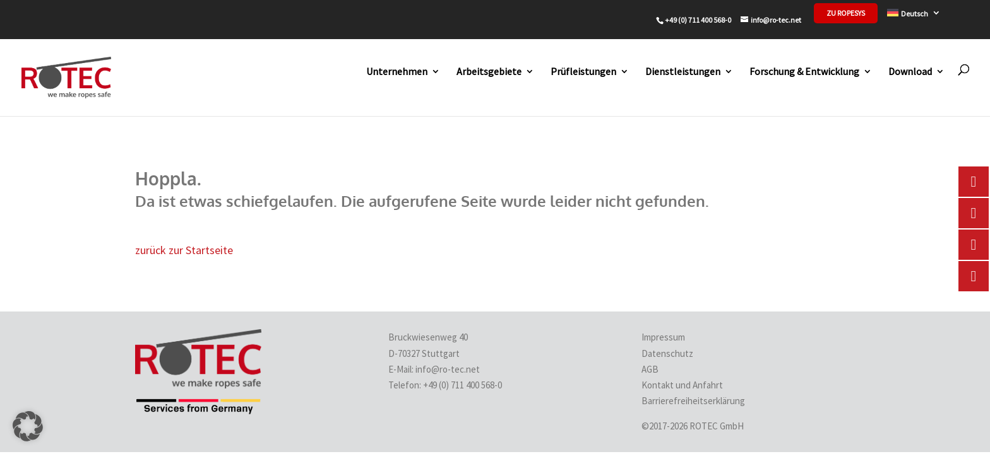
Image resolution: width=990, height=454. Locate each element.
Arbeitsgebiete (489, 71)
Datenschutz (667, 353)
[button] (28, 426)
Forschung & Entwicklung (804, 71)
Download (910, 71)
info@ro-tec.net (447, 369)
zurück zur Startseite (184, 250)
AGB (650, 369)
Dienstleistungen (682, 71)
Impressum (663, 337)
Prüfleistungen (583, 71)
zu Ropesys (845, 13)
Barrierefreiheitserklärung (693, 401)
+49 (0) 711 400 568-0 (463, 385)
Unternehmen (396, 71)
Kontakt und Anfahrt (682, 385)
